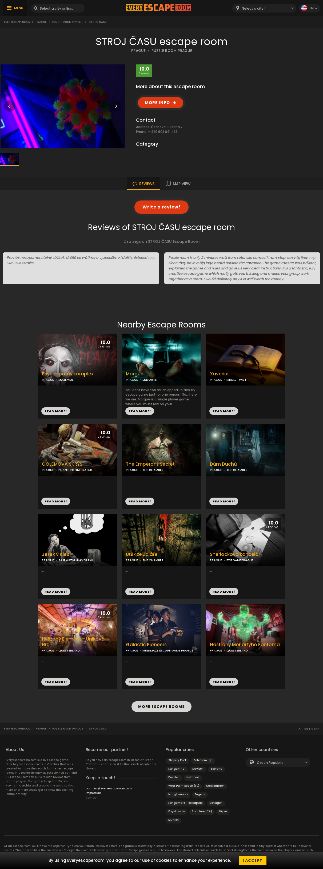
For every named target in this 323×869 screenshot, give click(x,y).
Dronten (174, 777)
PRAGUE (138, 50)
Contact (92, 798)
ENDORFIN (149, 380)
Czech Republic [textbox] (270, 762)
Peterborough (203, 760)
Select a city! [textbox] (253, 8)
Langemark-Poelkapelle (185, 803)
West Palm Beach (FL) (183, 786)
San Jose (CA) (202, 811)
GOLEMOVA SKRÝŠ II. (64, 464)
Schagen (215, 803)
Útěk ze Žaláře (142, 554)
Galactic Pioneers (146, 644)
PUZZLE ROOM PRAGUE (171, 50)
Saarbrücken (215, 786)
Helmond (192, 777)
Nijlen (223, 811)
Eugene (200, 794)
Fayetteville (176, 811)
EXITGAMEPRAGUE (239, 560)
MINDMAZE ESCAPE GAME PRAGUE (167, 650)
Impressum (93, 793)
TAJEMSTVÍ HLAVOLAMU (76, 560)
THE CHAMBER (153, 470)
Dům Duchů (223, 464)
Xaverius (220, 374)
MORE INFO (157, 102)
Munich (173, 820)
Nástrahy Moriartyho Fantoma (245, 644)
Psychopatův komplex (67, 374)
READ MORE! (56, 411)
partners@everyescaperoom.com (109, 788)
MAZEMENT (66, 380)
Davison (198, 769)
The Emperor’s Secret (150, 464)
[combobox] (264, 8)
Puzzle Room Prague (67, 22)
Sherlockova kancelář (235, 554)
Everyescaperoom (17, 22)
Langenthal (176, 769)
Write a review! (161, 207)
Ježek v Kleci (56, 554)
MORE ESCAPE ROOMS (161, 706)
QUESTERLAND (69, 650)
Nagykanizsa (178, 794)
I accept (252, 860)
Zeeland (216, 769)
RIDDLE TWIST (236, 380)
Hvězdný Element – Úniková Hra (73, 641)
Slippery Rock (177, 760)
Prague (41, 22)
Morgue (134, 374)
